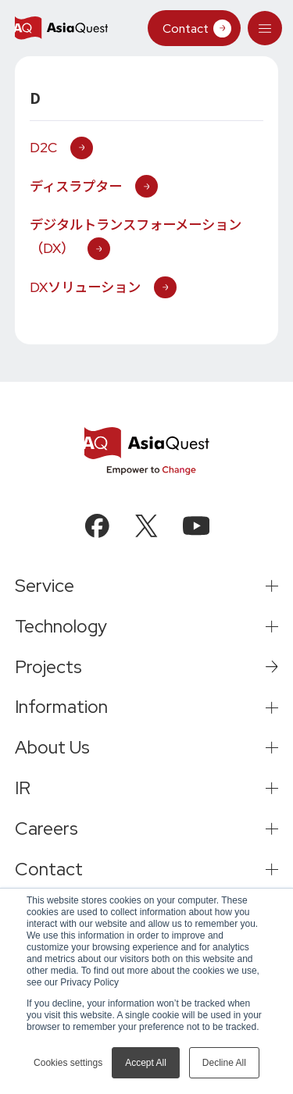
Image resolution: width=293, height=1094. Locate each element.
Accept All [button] (145, 1062)
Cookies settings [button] (68, 1062)
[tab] (264, 28)
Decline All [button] (224, 1062)
